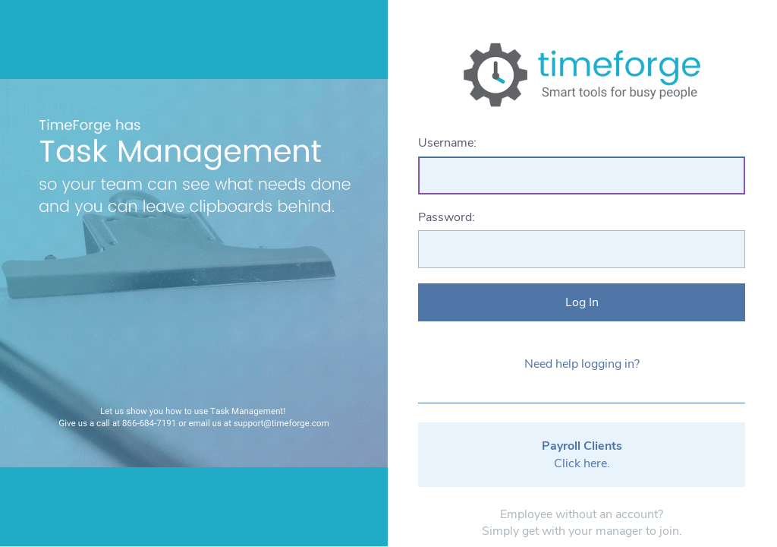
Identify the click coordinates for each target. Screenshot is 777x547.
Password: (446, 217)
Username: (447, 142)
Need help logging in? (582, 364)
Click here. (582, 454)
